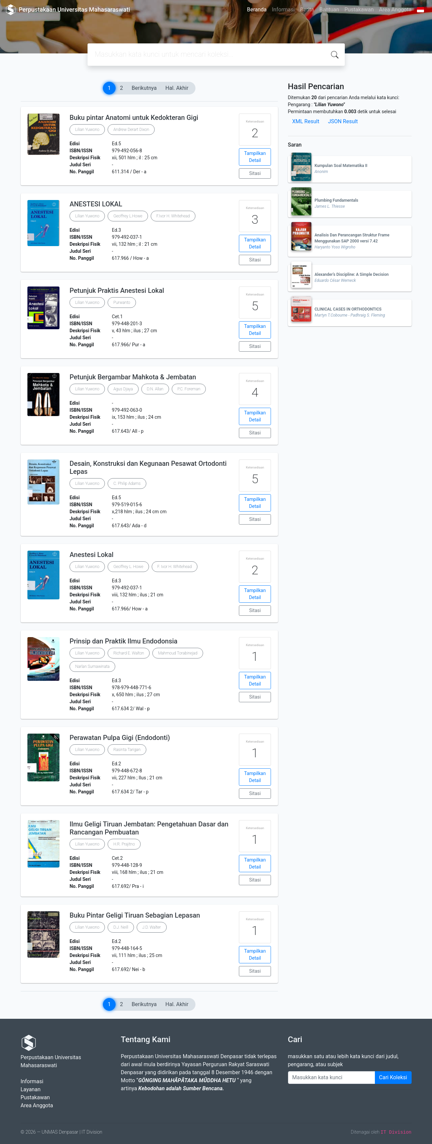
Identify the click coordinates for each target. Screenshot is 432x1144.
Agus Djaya (123, 389)
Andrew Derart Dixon (131, 129)
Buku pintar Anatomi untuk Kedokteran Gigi (133, 118)
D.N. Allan (155, 389)
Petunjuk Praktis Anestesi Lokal (116, 291)
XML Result (305, 121)
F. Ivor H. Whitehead (174, 566)
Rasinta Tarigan (126, 749)
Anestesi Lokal (91, 555)
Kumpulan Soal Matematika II (341, 165)
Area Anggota (395, 9)
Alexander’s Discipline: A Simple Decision (352, 274)
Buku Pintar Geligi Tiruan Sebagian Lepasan (134, 915)
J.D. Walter (151, 927)
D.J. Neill (120, 927)
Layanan (31, 1089)
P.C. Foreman (188, 389)
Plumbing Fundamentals (336, 200)
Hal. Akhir (176, 88)
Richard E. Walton (128, 653)
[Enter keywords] (331, 1077)
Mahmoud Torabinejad (177, 653)
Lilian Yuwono (87, 129)
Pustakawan (359, 9)
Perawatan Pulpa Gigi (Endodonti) (119, 738)
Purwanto (121, 302)
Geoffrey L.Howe (127, 216)
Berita (307, 9)
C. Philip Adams (126, 483)
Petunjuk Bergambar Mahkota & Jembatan (132, 377)
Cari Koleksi (393, 1077)
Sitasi (255, 173)
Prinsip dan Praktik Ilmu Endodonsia (123, 641)
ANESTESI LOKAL (95, 204)
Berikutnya (144, 88)
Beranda (257, 9)
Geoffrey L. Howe (128, 566)
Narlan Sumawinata (92, 666)
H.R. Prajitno (124, 844)
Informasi (283, 9)
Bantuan (329, 9)
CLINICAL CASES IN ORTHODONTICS (348, 309)
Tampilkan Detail (255, 157)
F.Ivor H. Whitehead (173, 216)
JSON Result (343, 121)
